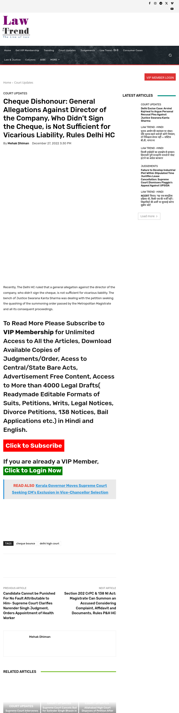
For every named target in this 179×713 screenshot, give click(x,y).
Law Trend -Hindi (152, 127)
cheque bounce (25, 494)
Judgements (149, 166)
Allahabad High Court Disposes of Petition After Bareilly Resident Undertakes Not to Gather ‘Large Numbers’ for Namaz (97, 664)
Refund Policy (99, 700)
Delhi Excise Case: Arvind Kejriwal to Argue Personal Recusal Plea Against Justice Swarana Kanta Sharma (157, 114)
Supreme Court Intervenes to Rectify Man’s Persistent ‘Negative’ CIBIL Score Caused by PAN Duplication (21, 666)
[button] (170, 55)
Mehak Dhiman (18, 143)
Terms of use (77, 700)
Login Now (138, 700)
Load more (149, 216)
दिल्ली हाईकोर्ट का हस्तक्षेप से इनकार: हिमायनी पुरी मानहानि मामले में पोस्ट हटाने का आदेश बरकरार (158, 155)
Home (7, 83)
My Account (157, 700)
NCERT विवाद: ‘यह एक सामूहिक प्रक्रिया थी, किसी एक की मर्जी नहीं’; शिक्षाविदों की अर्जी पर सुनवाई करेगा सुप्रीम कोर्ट (157, 200)
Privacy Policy (56, 700)
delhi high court (49, 494)
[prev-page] (6, 682)
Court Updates (23, 83)
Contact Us (120, 700)
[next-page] (14, 682)
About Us (37, 700)
